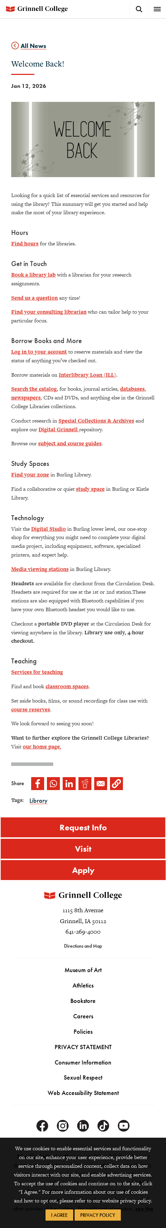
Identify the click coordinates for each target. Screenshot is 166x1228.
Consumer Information (83, 1062)
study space (90, 489)
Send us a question (34, 297)
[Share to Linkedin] (69, 783)
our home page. (42, 746)
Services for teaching (37, 672)
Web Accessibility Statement (83, 1093)
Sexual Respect (83, 1078)
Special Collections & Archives (96, 420)
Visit (83, 848)
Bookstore (83, 1001)
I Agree (59, 1215)
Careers (83, 1016)
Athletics (83, 986)
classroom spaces (67, 686)
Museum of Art (83, 970)
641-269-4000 (83, 932)
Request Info (83, 827)
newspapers (26, 397)
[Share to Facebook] (37, 783)
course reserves (30, 709)
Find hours (25, 243)
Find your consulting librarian (49, 311)
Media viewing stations (40, 569)
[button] (116, 783)
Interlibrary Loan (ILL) (87, 374)
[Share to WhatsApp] (53, 783)
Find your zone (30, 474)
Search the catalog (34, 388)
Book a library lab (33, 274)
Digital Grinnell (59, 429)
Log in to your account (39, 351)
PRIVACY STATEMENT (83, 1047)
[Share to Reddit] (84, 783)
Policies (83, 1031)
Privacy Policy (97, 1215)
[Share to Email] (100, 783)
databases (132, 388)
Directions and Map (83, 946)
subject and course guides (70, 443)
